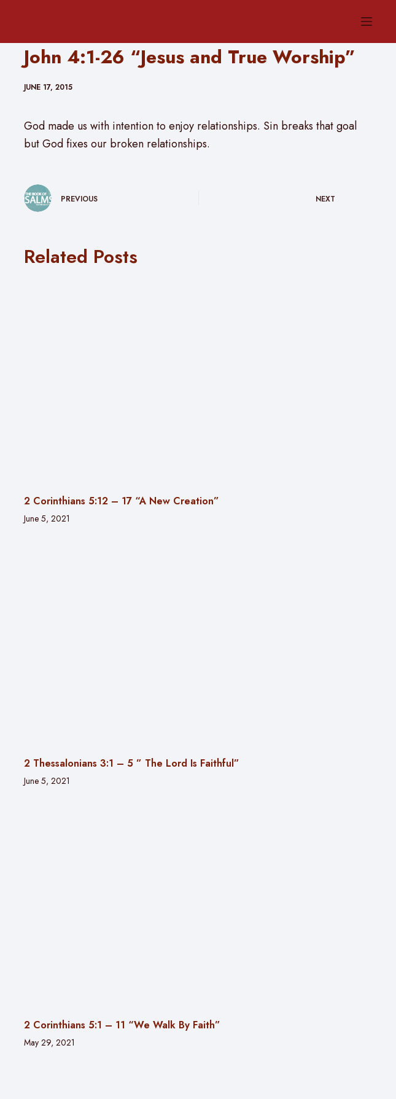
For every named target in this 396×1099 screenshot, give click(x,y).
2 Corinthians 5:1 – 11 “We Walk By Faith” (122, 1025)
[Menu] (366, 21)
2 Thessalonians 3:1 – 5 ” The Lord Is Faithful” (131, 763)
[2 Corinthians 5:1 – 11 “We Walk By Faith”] (198, 905)
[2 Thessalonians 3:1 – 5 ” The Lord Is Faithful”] (198, 642)
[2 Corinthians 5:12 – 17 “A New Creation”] (198, 381)
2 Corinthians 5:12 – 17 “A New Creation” (121, 501)
